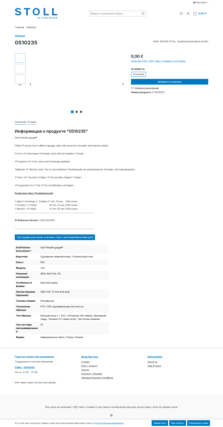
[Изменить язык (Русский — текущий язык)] (200, 2)
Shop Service (89, 356)
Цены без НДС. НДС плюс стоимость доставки (158, 61)
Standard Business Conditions (97, 377)
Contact (85, 361)
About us (152, 361)
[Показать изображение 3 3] (81, 112)
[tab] (20, 122)
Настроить (177, 423)
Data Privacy (154, 365)
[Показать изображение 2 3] (77, 112)
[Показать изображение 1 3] (72, 112)
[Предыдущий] (30, 84)
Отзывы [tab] (31, 121)
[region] (70, 83)
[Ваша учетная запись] (188, 13)
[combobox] (114, 13)
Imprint (85, 369)
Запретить (159, 423)
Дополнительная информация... (108, 423)
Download (138, 74)
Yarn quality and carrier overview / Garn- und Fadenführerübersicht (55, 237)
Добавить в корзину (169, 81)
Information (154, 356)
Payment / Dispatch (91, 373)
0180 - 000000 (25, 367)
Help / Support (89, 365)
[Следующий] (123, 84)
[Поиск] (143, 13)
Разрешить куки (198, 423)
